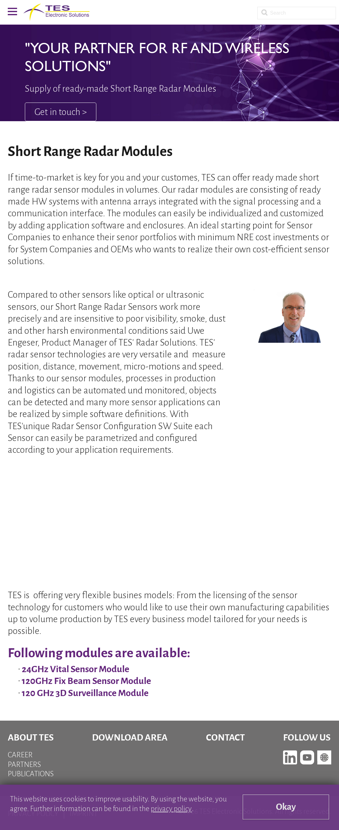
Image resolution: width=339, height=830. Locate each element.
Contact (225, 737)
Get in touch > (60, 112)
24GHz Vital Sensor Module (75, 669)
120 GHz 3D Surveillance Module (85, 693)
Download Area (129, 737)
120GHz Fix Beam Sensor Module (86, 681)
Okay (286, 807)
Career (20, 755)
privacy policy (171, 809)
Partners (24, 764)
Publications (31, 774)
